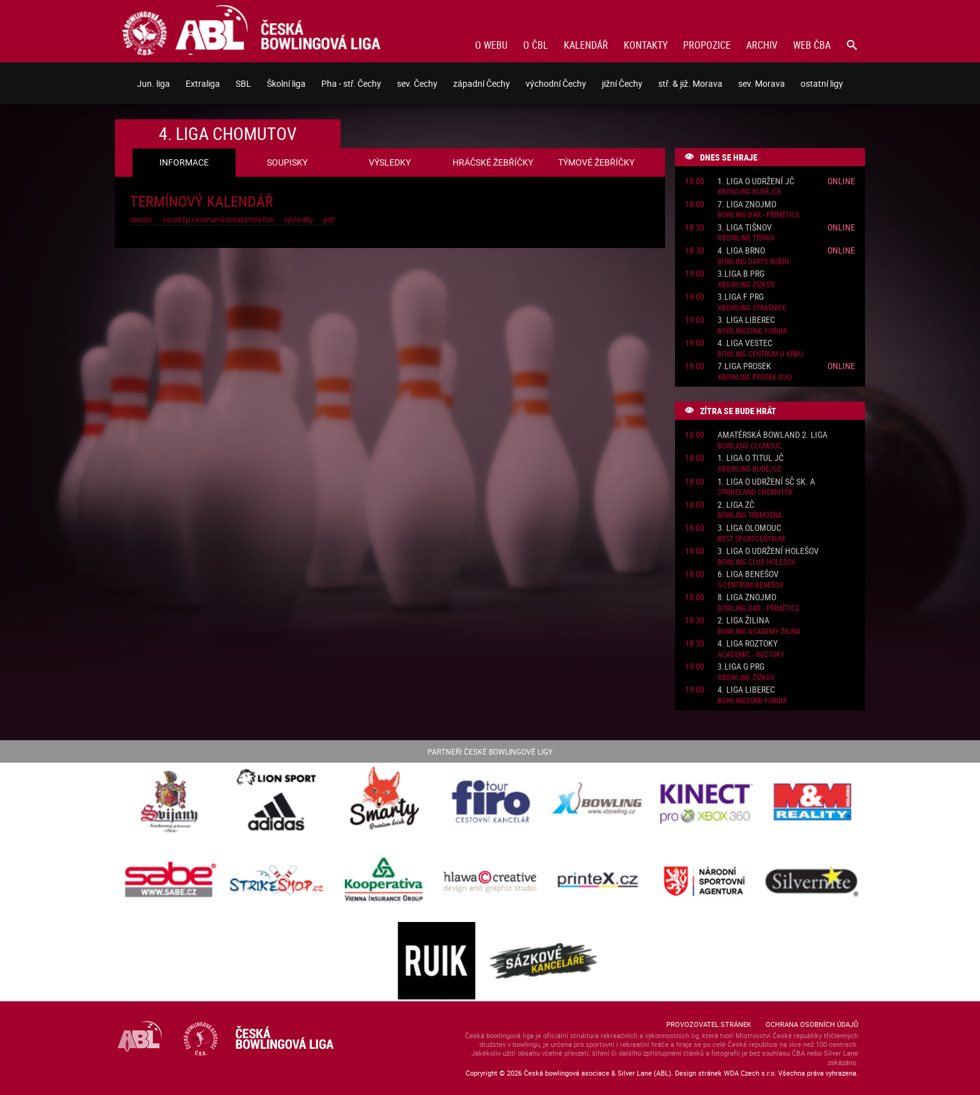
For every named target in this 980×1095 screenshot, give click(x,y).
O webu (491, 45)
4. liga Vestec (745, 343)
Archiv (762, 45)
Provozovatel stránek (708, 1024)
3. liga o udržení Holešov (768, 551)
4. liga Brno (741, 250)
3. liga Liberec (746, 320)
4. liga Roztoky (748, 643)
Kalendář (586, 45)
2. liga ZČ (736, 505)
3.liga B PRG (741, 274)
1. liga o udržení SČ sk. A (766, 482)
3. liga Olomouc (749, 528)
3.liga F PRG (741, 297)
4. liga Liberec (746, 690)
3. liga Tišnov (745, 227)
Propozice (707, 45)
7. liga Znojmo (747, 204)
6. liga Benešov (748, 574)
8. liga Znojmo (747, 597)
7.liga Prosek (744, 366)
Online (841, 181)
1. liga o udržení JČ (756, 181)
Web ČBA (812, 45)
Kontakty (646, 45)
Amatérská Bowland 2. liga (773, 435)
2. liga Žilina (743, 620)
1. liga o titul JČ (751, 458)
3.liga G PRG (741, 666)
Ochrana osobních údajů (812, 1024)
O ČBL (535, 45)
